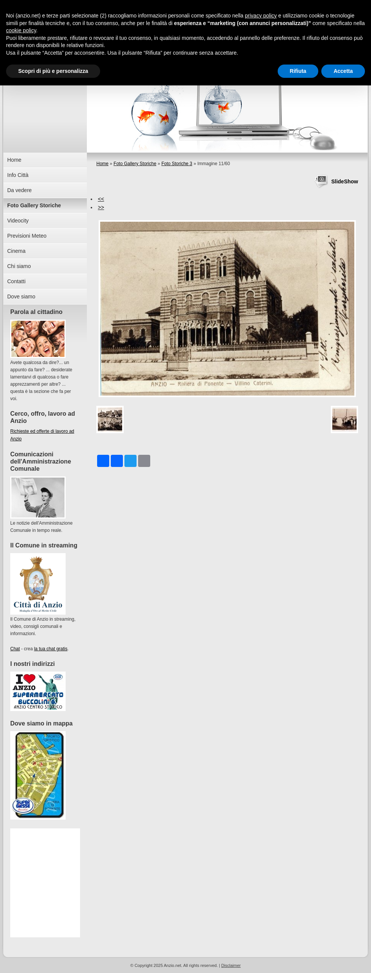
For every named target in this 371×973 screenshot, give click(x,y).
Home (102, 163)
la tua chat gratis (51, 648)
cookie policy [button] (21, 30)
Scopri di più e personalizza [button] (53, 71)
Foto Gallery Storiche (134, 163)
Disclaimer (231, 965)
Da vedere (19, 190)
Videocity (18, 221)
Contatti (16, 281)
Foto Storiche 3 (176, 163)
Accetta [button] (343, 71)
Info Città (17, 175)
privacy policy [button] (261, 16)
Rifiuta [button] (298, 71)
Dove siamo (21, 296)
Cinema (16, 251)
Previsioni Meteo (27, 236)
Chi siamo (19, 266)
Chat (15, 648)
